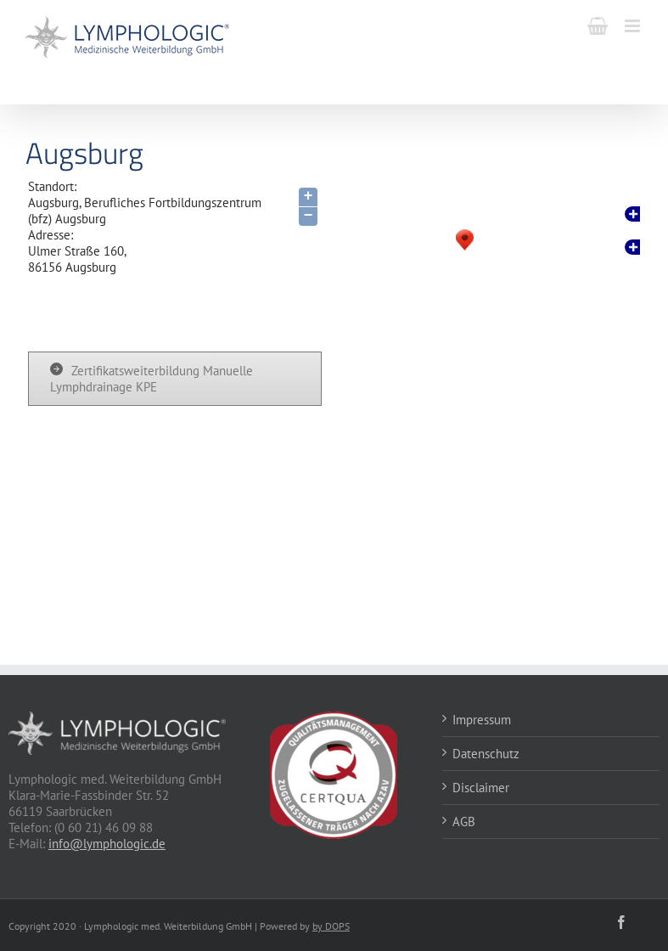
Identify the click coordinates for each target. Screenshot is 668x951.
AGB (463, 821)
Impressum (481, 720)
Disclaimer (480, 787)
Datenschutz (485, 754)
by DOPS (331, 926)
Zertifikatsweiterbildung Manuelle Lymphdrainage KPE (151, 379)
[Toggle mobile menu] (634, 26)
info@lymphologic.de (107, 844)
